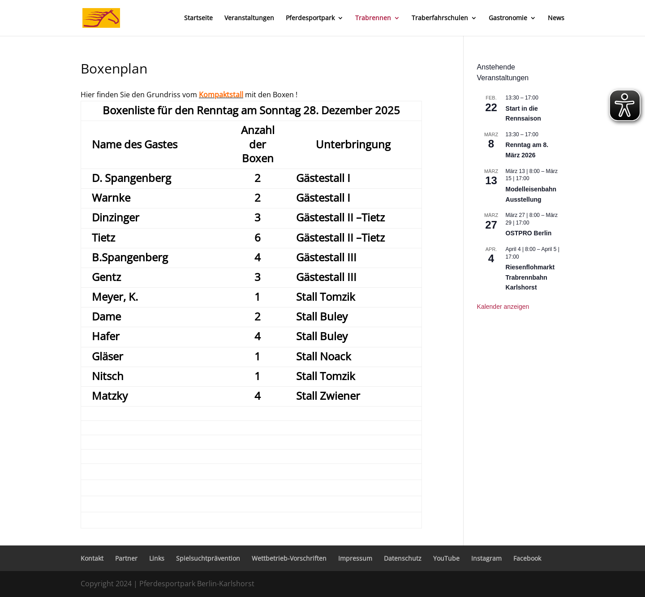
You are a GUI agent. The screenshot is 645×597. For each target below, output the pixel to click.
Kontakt (92, 558)
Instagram (486, 558)
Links (156, 558)
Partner (126, 558)
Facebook (527, 558)
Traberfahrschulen (440, 18)
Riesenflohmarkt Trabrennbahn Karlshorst (530, 277)
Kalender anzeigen (503, 306)
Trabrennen (373, 18)
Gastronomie (508, 18)
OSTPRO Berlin (529, 233)
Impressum (355, 558)
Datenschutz (402, 558)
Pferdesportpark (310, 18)
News (556, 18)
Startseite (198, 18)
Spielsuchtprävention (208, 558)
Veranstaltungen (249, 18)
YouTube (446, 558)
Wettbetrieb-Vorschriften (289, 558)
